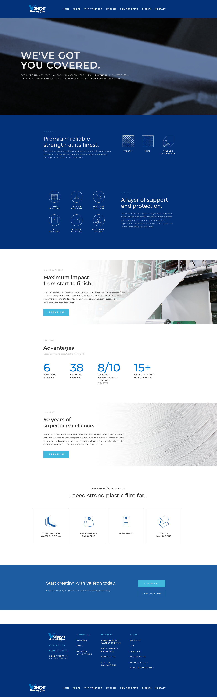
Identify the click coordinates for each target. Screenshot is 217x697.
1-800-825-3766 (58, 650)
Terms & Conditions (142, 668)
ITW (132, 646)
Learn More (56, 312)
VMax (80, 646)
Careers (147, 9)
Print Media (108, 657)
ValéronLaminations (84, 652)
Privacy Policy (139, 662)
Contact (160, 9)
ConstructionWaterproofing (111, 641)
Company (135, 640)
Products (84, 634)
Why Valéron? (93, 9)
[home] (37, 9)
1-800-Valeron (151, 593)
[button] (76, 9)
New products (129, 9)
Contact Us (151, 583)
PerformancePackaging (109, 649)
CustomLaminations (109, 663)
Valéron (82, 640)
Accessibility (138, 657)
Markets (111, 9)
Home (66, 9)
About (76, 9)
